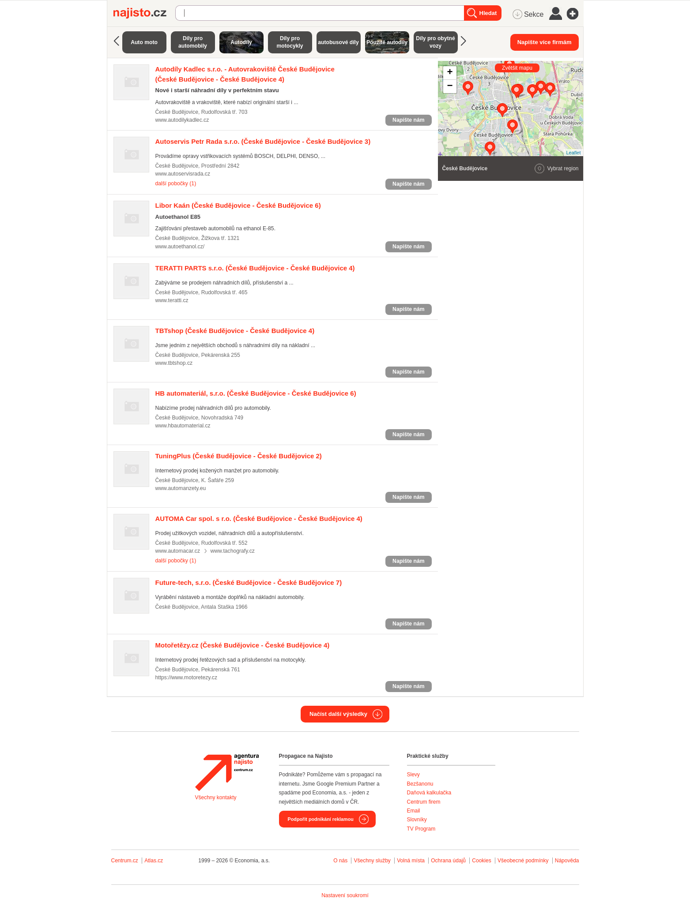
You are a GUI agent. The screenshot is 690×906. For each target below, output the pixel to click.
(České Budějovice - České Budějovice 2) (238, 456)
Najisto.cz (144, 13)
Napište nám (408, 120)
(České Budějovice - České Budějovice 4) (255, 268)
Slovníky (417, 819)
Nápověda (567, 860)
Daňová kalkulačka (429, 793)
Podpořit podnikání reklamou (321, 819)
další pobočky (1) (175, 183)
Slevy (413, 774)
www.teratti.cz (172, 300)
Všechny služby (373, 860)
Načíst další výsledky (338, 714)
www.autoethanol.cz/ (180, 246)
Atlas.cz (153, 860)
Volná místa (411, 860)
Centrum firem (424, 802)
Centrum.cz (124, 860)
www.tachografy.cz (232, 551)
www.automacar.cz (177, 551)
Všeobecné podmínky (523, 860)
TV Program (421, 829)
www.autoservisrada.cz (182, 174)
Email (413, 811)
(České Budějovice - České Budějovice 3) (263, 141)
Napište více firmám (544, 42)
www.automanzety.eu (180, 488)
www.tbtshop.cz (174, 363)
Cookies (481, 860)
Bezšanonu (420, 784)
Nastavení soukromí (345, 895)
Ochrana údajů (448, 860)
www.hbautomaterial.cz (183, 426)
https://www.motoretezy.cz (186, 677)
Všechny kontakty (216, 797)
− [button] (449, 86)
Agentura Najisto (227, 772)
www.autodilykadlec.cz (182, 120)
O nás (340, 860)
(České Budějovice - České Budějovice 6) (238, 205)
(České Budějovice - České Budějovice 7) (248, 582)
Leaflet (573, 152)
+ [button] (449, 72)
